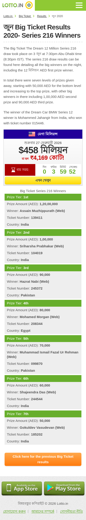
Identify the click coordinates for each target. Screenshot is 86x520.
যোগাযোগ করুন (14, 511)
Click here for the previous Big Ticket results (43, 459)
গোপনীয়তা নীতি (71, 511)
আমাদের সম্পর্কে (42, 511)
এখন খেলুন (43, 180)
